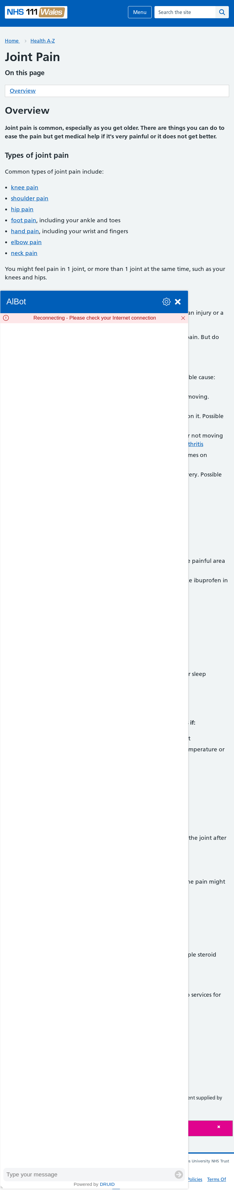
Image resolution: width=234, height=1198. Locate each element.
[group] (94, 745)
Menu (140, 12)
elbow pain (26, 242)
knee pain (24, 187)
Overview (23, 90)
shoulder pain (29, 198)
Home (12, 41)
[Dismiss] (183, 318)
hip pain (22, 209)
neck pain (24, 253)
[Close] (223, 1127)
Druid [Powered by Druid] (107, 1184)
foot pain (23, 220)
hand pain (25, 231)
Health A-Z (42, 41)
